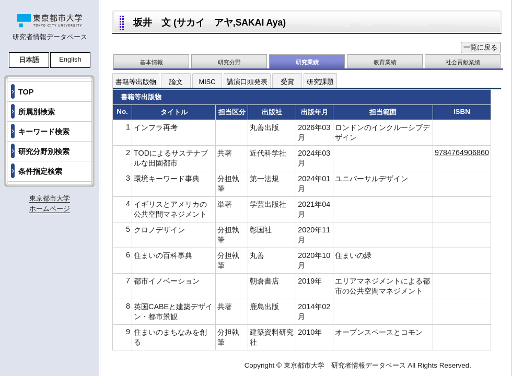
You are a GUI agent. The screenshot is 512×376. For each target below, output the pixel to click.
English (70, 59)
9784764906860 (462, 152)
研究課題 (320, 82)
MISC (207, 82)
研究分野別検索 (43, 151)
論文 (176, 82)
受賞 (287, 82)
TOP (25, 92)
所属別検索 (36, 112)
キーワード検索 (43, 131)
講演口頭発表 (247, 82)
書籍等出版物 (135, 82)
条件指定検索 (40, 171)
